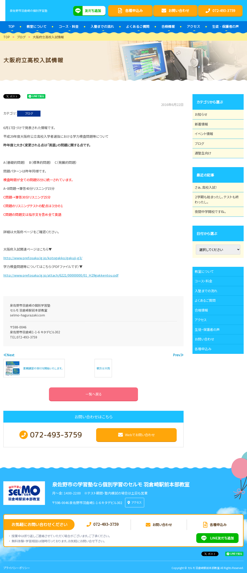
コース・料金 (205, 305)
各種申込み (205, 391)
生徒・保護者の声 (209, 367)
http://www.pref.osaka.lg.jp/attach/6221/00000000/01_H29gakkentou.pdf (60, 275)
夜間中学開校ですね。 (213, 231)
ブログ (29, 113)
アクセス (202, 354)
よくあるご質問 (207, 330)
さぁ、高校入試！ (208, 201)
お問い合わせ (206, 379)
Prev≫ (178, 354)
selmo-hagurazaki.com (27, 315)
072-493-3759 (27, 337)
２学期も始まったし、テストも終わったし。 (216, 216)
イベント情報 (206, 140)
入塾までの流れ (208, 318)
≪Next (8, 354)
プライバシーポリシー (16, 566)
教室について (206, 293)
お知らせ (203, 115)
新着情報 (203, 128)
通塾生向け (205, 164)
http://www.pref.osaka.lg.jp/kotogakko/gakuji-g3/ (42, 257)
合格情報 (203, 342)
